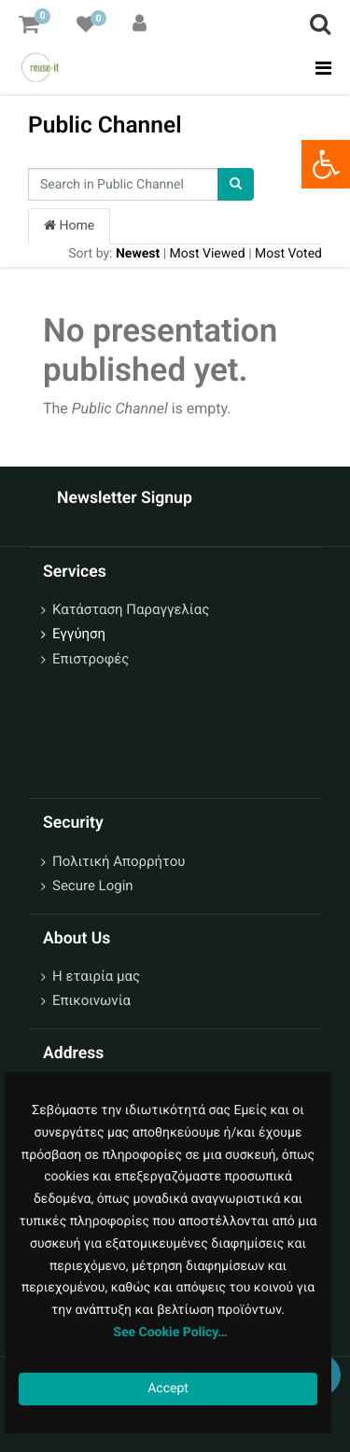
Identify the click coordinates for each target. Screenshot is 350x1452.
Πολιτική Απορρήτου (118, 861)
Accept (168, 1388)
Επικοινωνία (91, 1000)
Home (69, 225)
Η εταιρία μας (96, 976)
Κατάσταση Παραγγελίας (130, 609)
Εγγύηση (78, 633)
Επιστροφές (90, 658)
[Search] (235, 184)
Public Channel (105, 124)
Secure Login (92, 885)
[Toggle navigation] (317, 68)
